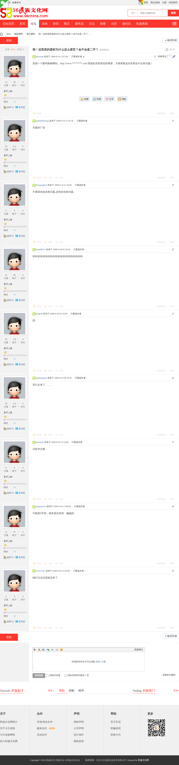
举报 (172, 113)
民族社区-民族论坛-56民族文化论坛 (63, 760)
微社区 (126, 23)
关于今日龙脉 (7, 728)
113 (14, 146)
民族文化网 (143, 760)
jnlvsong (39, 56)
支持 (50, 177)
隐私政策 (79, 741)
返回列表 (172, 40)
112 (14, 403)
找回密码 (173, 2)
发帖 (9, 40)
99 (14, 82)
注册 (164, 2)
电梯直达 (162, 56)
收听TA (10, 107)
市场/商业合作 (45, 722)
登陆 (146, 2)
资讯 (56, 23)
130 (14, 339)
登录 (98, 661)
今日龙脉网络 (7, 734)
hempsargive (41, 185)
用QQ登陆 (155, 2)
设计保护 (79, 734)
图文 (67, 23)
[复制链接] (104, 50)
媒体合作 (42, 728)
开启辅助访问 (137, 2)
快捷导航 (174, 23)
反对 (61, 177)
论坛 (33, 23)
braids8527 (40, 249)
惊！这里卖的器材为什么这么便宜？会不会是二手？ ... (64, 34)
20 (6, 146)
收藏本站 (16, 2)
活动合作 (42, 734)
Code (57, 649)
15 (6, 532)
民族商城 (142, 23)
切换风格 (140, 2)
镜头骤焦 (30, 34)
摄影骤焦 (18, 34)
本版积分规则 (168, 675)
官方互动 (116, 722)
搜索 (173, 13)
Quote (52, 649)
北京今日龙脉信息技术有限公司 (111, 760)
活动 (44, 23)
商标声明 (79, 722)
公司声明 (79, 728)
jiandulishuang (42, 121)
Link (48, 649)
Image (43, 649)
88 (14, 275)
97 (14, 532)
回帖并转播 (53, 675)
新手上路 (8, 91)
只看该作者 (76, 56)
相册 (103, 23)
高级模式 (138, 649)
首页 (22, 23)
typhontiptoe (41, 378)
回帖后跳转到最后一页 (76, 675)
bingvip (39, 313)
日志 (92, 23)
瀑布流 (79, 23)
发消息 (22, 107)
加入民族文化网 (9, 741)
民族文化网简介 (9, 722)
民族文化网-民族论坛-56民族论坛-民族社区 (1, 34)
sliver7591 (40, 571)
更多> (51, 690)
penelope (40, 442)
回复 (39, 113)
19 (6, 403)
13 (6, 82)
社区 (114, 23)
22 (6, 275)
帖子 (133, 13)
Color (39, 649)
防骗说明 (116, 728)
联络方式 (116, 734)
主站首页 (8, 23)
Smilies (61, 649)
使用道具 (161, 113)
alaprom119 (41, 506)
